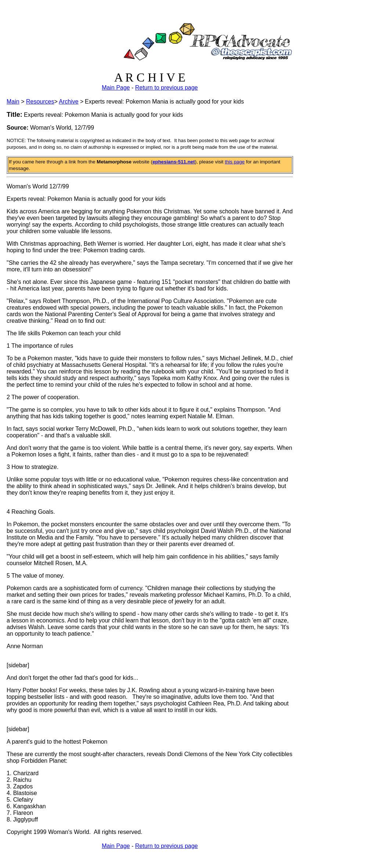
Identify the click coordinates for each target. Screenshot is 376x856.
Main (13, 101)
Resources (40, 101)
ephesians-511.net (173, 162)
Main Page (116, 87)
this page (235, 162)
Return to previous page (166, 87)
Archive (68, 101)
